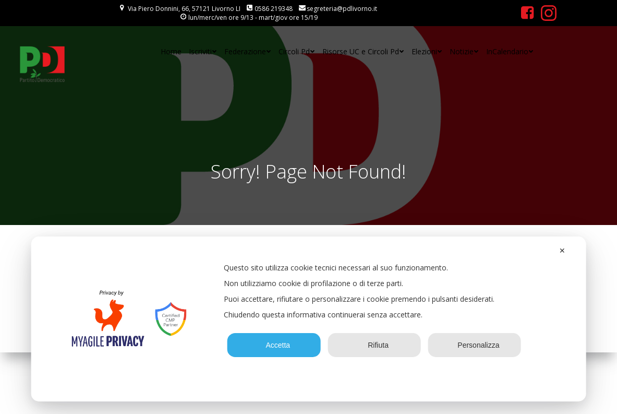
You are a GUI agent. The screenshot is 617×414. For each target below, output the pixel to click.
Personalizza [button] (474, 345)
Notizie (464, 51)
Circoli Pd (297, 51)
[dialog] (308, 318)
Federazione (247, 51)
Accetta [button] (274, 345)
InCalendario (510, 51)
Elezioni (427, 51)
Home (171, 51)
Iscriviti (203, 51)
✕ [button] (562, 250)
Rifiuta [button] (374, 345)
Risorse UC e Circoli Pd (363, 51)
